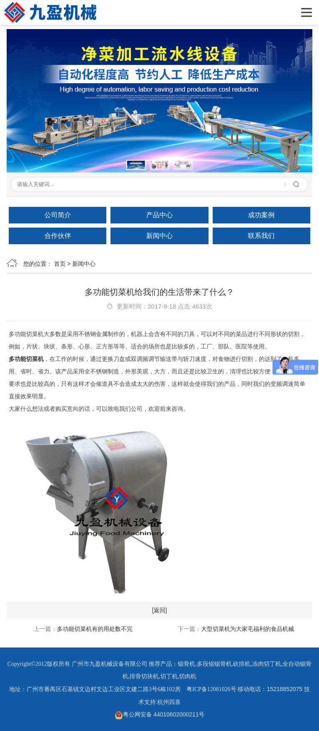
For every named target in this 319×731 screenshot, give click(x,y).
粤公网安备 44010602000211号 (160, 714)
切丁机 (169, 676)
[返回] (159, 610)
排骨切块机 (144, 676)
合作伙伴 (57, 235)
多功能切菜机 (26, 359)
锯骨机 (186, 664)
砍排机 (241, 664)
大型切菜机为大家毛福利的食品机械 (247, 629)
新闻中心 (159, 235)
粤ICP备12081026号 (211, 689)
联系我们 (261, 235)
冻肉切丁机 (266, 664)
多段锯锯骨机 (214, 664)
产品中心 (159, 214)
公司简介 (57, 214)
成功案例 (261, 214)
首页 (60, 263)
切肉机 (187, 676)
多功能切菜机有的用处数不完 (95, 629)
